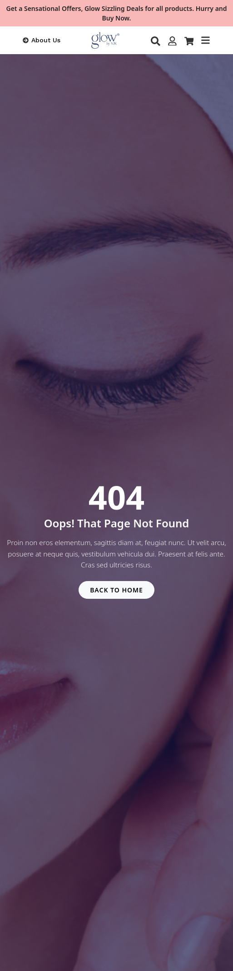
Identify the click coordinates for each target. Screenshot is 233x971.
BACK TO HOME (116, 590)
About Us (45, 40)
